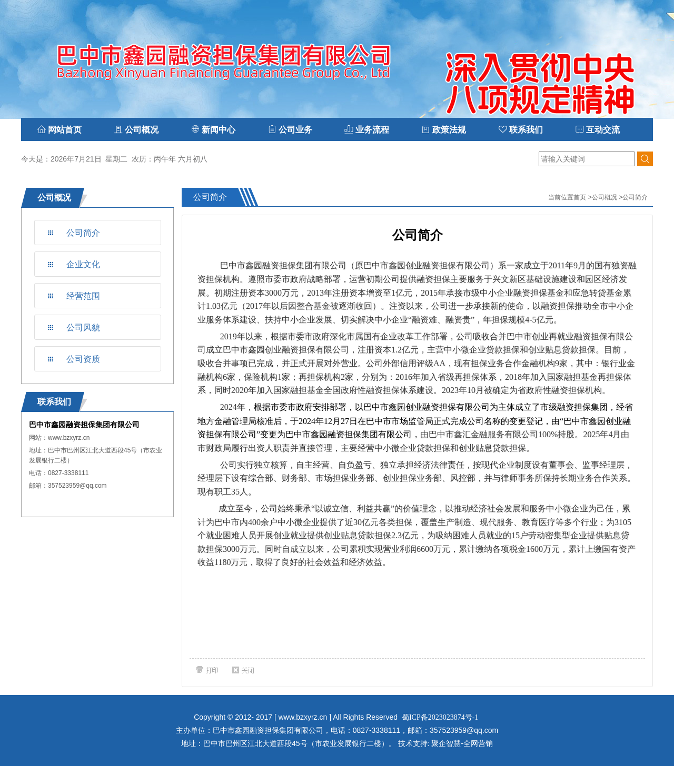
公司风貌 (83, 327)
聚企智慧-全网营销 (462, 743)
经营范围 (83, 295)
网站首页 (59, 129)
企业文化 (83, 264)
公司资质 (83, 359)
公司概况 (604, 197)
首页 (579, 197)
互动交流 (598, 129)
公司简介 (83, 232)
